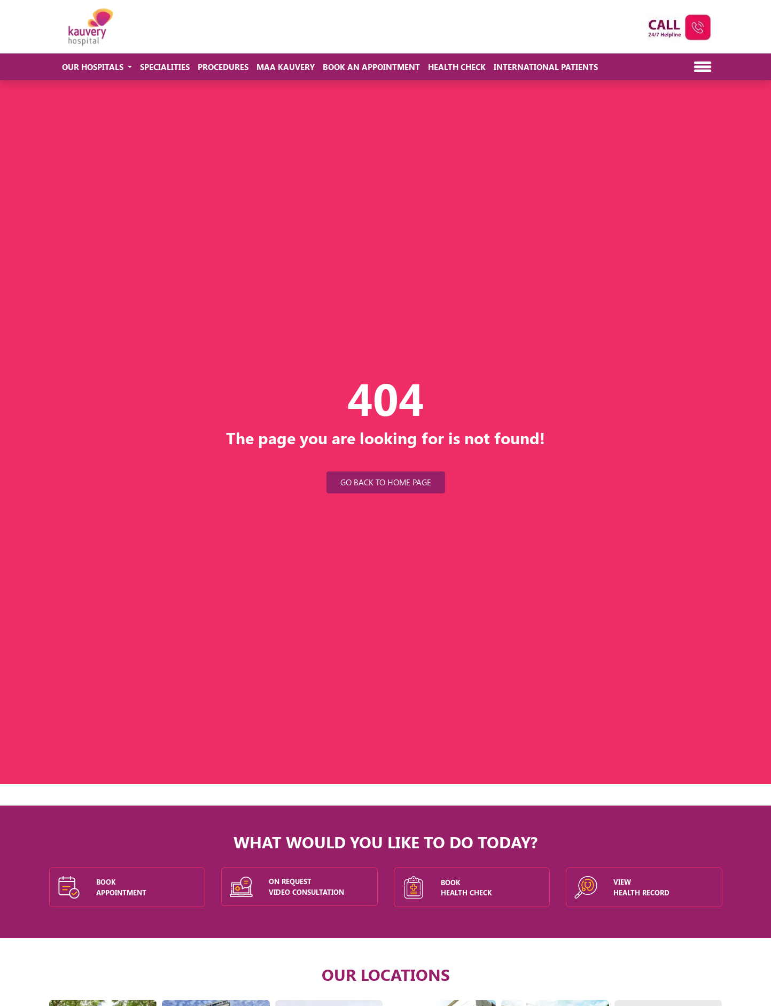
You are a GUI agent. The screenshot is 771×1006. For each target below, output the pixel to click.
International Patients (546, 66)
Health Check (457, 66)
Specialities (165, 66)
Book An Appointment (371, 66)
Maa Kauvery (285, 66)
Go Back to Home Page (385, 482)
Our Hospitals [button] (94, 66)
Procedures (223, 66)
